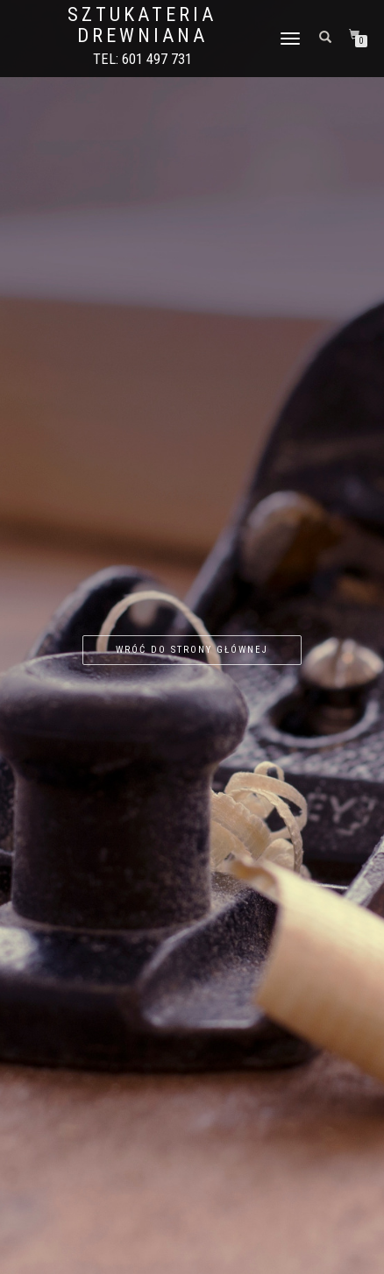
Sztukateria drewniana (142, 25)
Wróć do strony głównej (192, 649)
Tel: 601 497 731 (142, 59)
